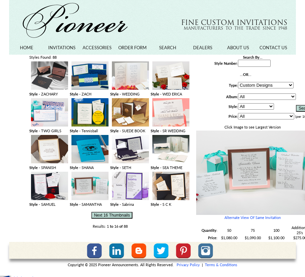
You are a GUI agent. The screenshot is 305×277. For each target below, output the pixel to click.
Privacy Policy (188, 264)
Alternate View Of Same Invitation (252, 217)
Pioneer (75, 20)
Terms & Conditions (221, 264)
